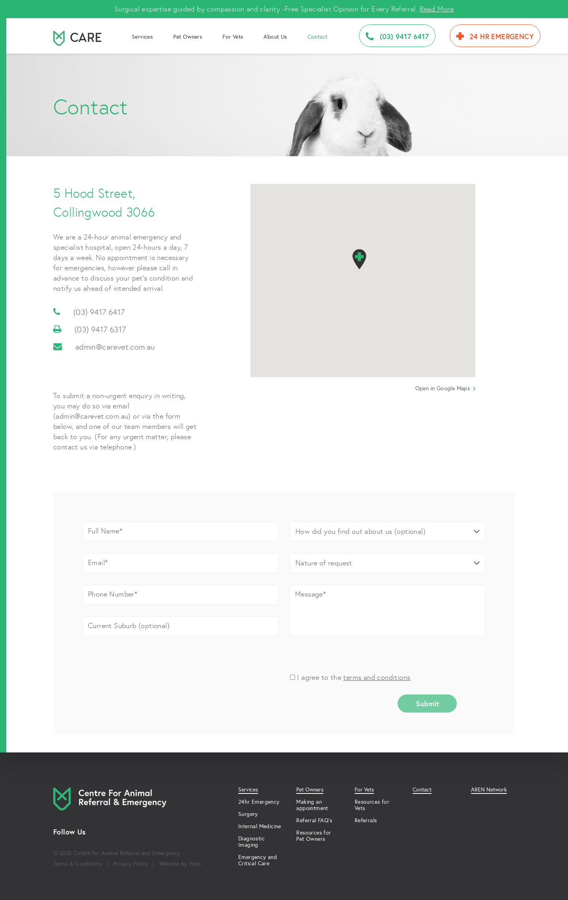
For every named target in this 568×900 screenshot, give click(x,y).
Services (142, 36)
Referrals (366, 820)
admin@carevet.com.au (104, 347)
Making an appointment (312, 805)
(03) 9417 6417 (397, 37)
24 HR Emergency (495, 36)
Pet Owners (187, 36)
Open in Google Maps (445, 388)
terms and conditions (376, 677)
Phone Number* (112, 594)
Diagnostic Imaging (251, 841)
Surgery (248, 814)
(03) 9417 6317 (89, 329)
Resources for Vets (372, 805)
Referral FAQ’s (314, 820)
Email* (98, 562)
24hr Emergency (259, 801)
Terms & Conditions (77, 863)
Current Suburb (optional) (129, 625)
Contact (318, 36)
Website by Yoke (180, 863)
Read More (437, 8)
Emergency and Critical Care (257, 860)
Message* (310, 594)
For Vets (232, 36)
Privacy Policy (131, 863)
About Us (275, 36)
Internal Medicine (259, 826)
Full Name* (105, 530)
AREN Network (489, 789)
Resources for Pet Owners (313, 835)
